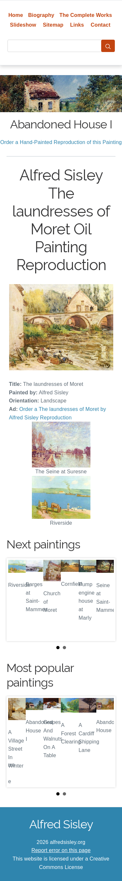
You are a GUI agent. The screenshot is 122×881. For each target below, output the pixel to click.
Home (15, 15)
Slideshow (23, 25)
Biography (41, 15)
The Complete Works (86, 15)
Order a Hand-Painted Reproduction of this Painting (61, 142)
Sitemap (53, 25)
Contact (101, 25)
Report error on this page (61, 850)
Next (105, 599)
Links (77, 25)
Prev (16, 599)
